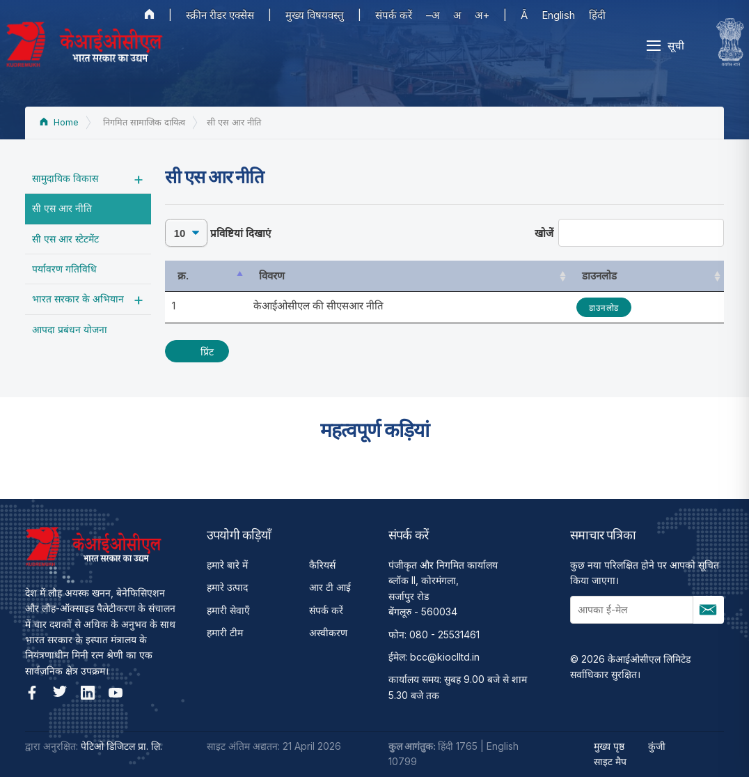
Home (59, 122)
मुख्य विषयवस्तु (314, 15)
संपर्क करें (393, 15)
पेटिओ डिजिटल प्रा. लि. (121, 746)
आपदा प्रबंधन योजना (69, 329)
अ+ (482, 15)
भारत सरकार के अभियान (78, 299)
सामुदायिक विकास (65, 178)
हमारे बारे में (227, 565)
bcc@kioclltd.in (445, 657)
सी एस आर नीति (62, 208)
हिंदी (597, 15)
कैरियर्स (322, 565)
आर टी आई (330, 587)
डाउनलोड (604, 307)
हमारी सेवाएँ (228, 610)
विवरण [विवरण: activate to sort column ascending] (272, 275)
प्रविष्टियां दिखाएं (218, 233)
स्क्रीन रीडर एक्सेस (220, 15)
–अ (432, 15)
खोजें (630, 233)
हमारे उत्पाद (227, 587)
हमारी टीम (225, 632)
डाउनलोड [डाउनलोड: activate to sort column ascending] (599, 275)
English (558, 15)
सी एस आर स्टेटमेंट (65, 239)
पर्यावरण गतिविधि (64, 269)
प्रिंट (207, 351)
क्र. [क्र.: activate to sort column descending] (183, 275)
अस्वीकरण (328, 632)
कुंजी (656, 746)
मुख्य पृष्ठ (609, 746)
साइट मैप (610, 761)
